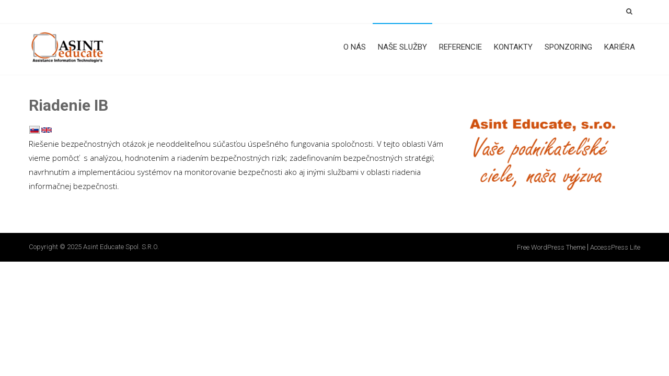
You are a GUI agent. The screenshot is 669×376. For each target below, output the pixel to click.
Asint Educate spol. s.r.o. (121, 247)
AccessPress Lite (615, 247)
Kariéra (619, 47)
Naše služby (402, 47)
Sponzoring (568, 47)
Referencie (460, 47)
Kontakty (513, 47)
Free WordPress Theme (551, 247)
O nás (354, 47)
